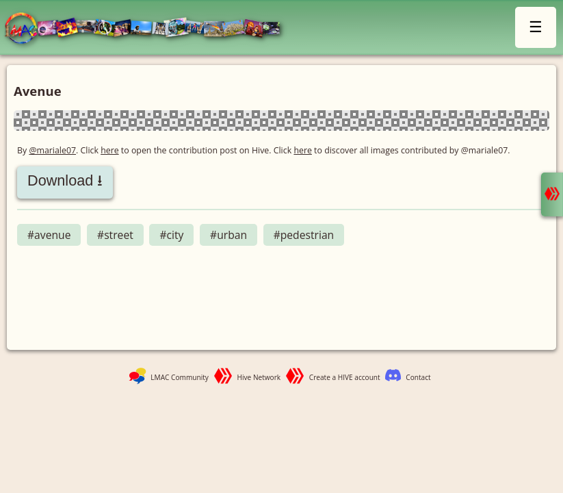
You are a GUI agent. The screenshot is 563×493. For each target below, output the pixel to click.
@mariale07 (52, 150)
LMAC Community (179, 377)
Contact (418, 377)
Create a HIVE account (344, 377)
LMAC (149, 29)
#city (171, 234)
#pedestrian (304, 234)
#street (115, 234)
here (110, 150)
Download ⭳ (65, 180)
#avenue (48, 234)
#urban (228, 234)
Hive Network (259, 377)
